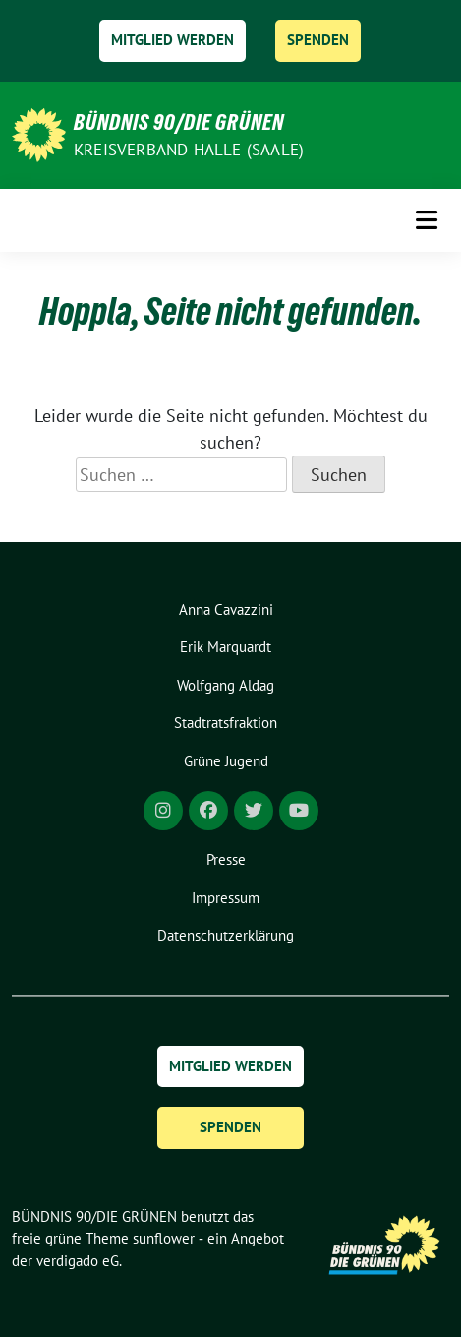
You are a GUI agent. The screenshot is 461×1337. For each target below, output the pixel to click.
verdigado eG (77, 1260)
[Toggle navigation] (426, 220)
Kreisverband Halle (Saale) (189, 149)
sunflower (164, 1238)
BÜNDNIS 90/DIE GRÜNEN (179, 122)
